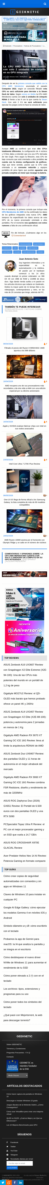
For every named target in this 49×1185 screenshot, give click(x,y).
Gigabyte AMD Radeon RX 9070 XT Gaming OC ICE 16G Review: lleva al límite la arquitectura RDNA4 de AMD (24, 740)
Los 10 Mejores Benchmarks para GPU (22, 1125)
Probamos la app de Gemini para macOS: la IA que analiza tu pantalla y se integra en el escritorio (24, 944)
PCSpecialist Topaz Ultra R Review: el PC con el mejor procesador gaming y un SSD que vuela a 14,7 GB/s (24, 829)
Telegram (12, 1155)
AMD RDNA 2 (7, 252)
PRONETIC (6, 1179)
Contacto (10, 1057)
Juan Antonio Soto (12, 77)
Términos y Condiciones (16, 1049)
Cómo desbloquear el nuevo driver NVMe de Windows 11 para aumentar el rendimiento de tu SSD (25, 962)
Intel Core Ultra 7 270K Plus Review (24, 464)
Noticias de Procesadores (32, 46)
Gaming (22, 248)
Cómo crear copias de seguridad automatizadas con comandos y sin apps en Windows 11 (22, 881)
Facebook (12, 1142)
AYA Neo (17, 252)
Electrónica (39, 244)
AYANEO (40, 252)
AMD (15, 248)
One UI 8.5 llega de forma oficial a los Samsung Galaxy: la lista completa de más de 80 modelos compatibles (24, 502)
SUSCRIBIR (12, 1168)
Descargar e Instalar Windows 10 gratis (22, 1101)
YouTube (12, 1151)
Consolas (6, 248)
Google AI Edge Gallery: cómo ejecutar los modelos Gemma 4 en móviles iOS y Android (25, 912)
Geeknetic (8, 46)
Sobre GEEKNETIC (14, 1044)
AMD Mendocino (28, 252)
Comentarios (19, 236)
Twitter (11, 1147)
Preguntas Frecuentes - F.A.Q (18, 1053)
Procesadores (17, 46)
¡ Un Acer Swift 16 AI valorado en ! (24, 19)
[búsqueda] (45, 4)
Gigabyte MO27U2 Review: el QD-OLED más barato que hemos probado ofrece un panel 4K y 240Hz (24, 698)
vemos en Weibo (29, 94)
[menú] (4, 4)
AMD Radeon (32, 248)
